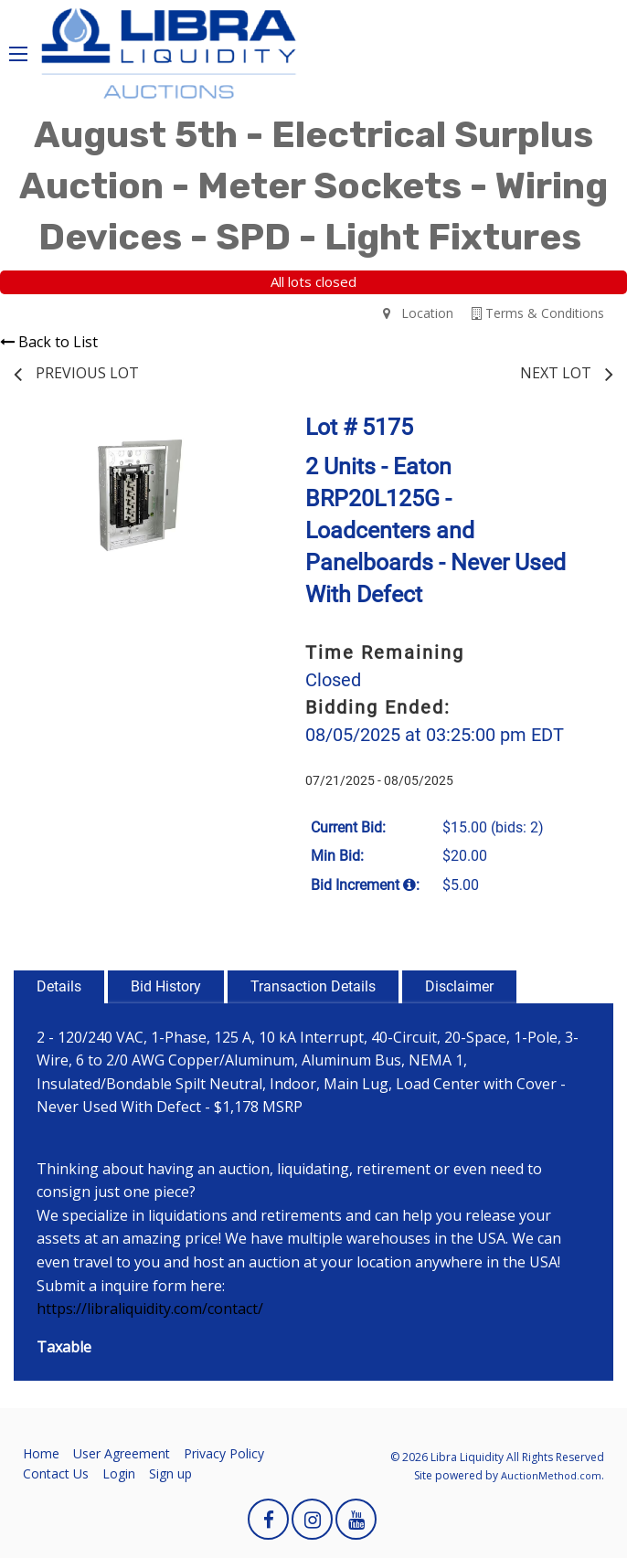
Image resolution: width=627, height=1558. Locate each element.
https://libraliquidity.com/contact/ (150, 1308)
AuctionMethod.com (551, 1475)
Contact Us (56, 1473)
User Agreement (121, 1453)
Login (118, 1473)
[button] (235, 438)
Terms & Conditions (538, 313)
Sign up (170, 1473)
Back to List (49, 342)
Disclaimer (459, 986)
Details (59, 986)
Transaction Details (313, 986)
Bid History (166, 986)
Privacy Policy (224, 1453)
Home (41, 1453)
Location (418, 313)
